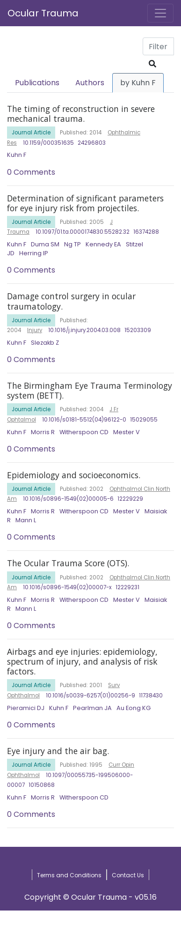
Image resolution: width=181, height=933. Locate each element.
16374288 (146, 232)
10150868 (42, 785)
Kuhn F (16, 155)
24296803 (92, 143)
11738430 (151, 695)
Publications (37, 82)
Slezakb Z (45, 343)
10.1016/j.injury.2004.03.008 (84, 330)
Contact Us (128, 875)
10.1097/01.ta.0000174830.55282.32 (83, 232)
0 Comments (31, 172)
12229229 (130, 499)
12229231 (127, 587)
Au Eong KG (133, 708)
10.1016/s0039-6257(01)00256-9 (90, 695)
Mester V (126, 432)
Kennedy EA (103, 244)
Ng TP (72, 244)
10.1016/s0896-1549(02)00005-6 (68, 499)
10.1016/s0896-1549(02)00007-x (67, 587)
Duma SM (45, 244)
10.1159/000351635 (48, 143)
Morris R (43, 432)
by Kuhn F (138, 82)
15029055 (144, 419)
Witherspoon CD (84, 432)
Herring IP (33, 253)
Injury (34, 330)
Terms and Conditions (69, 875)
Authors (89, 82)
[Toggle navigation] (160, 13)
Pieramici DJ (25, 708)
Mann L (25, 520)
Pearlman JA (92, 708)
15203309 (137, 330)
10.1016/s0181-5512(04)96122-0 (84, 419)
